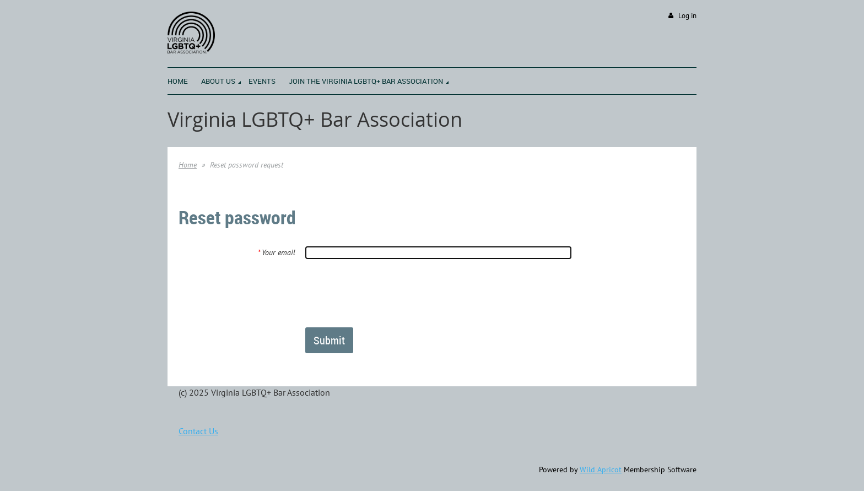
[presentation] (389, 292)
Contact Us (198, 430)
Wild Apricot (601, 469)
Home (188, 165)
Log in (687, 15)
